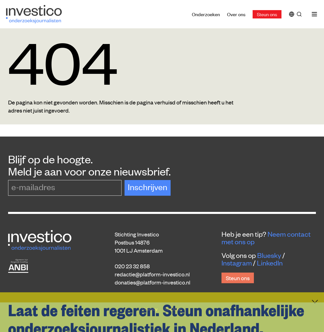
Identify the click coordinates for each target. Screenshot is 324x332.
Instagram (236, 262)
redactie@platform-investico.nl (152, 274)
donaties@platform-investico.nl (152, 282)
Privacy (150, 308)
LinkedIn (270, 262)
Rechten (173, 308)
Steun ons (267, 14)
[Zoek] (300, 14)
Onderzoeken (206, 14)
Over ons (236, 14)
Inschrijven (147, 186)
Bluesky (269, 255)
